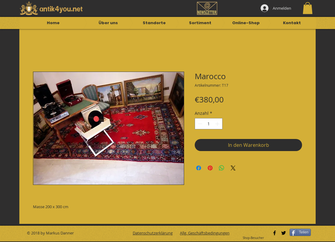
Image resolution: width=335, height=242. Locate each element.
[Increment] (218, 123)
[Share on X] (233, 168)
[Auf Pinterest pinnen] (210, 168)
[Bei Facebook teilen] (198, 168)
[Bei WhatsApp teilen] (221, 168)
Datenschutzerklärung (153, 233)
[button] (308, 8)
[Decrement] (199, 123)
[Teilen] (300, 232)
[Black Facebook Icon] (275, 233)
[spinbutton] (208, 123)
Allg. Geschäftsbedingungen (204, 233)
